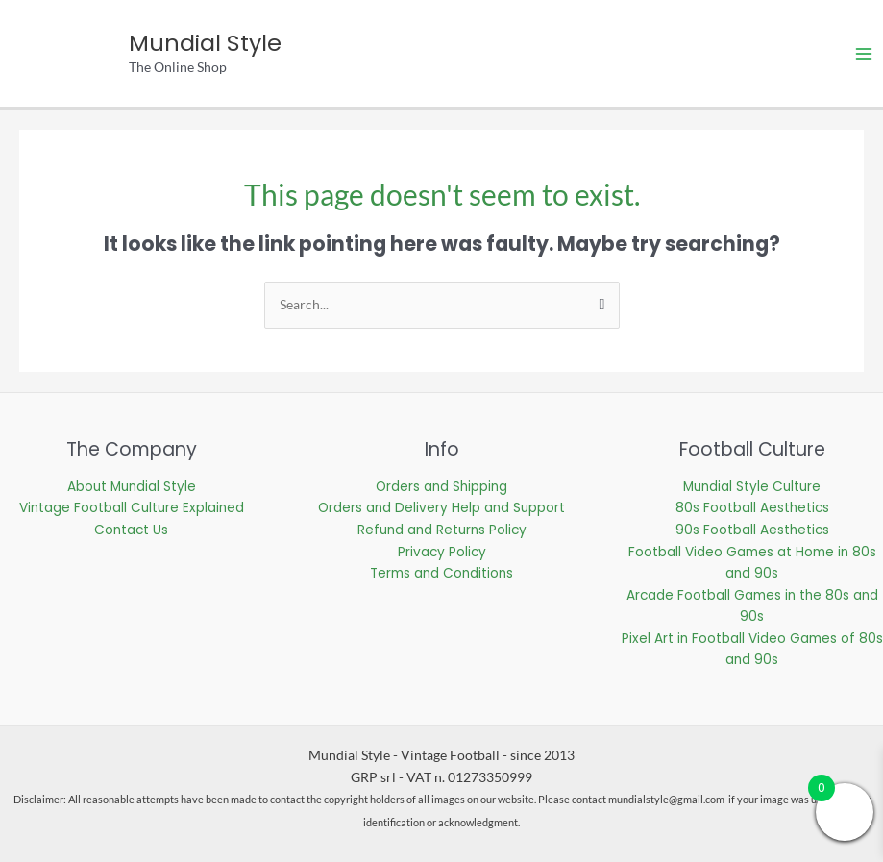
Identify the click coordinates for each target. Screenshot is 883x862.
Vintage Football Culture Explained (131, 508)
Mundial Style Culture (752, 487)
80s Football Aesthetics (752, 508)
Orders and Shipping (441, 487)
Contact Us (131, 530)
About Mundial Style (131, 487)
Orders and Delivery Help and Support (441, 508)
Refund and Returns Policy (442, 530)
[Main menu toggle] (864, 53)
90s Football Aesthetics (752, 530)
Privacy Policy (442, 552)
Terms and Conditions (441, 573)
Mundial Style (205, 43)
